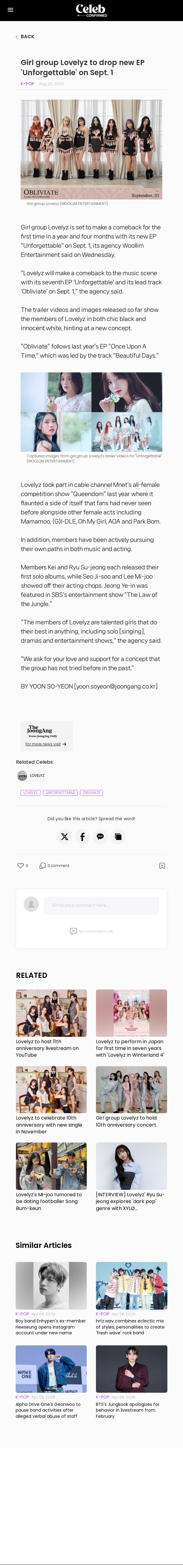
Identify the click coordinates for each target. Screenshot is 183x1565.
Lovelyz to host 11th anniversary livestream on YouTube (47, 1048)
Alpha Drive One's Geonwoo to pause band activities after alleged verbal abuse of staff (48, 1410)
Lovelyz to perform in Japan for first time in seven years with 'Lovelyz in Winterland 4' (130, 1048)
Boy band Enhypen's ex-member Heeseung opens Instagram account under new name (51, 1327)
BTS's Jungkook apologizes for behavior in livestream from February (127, 1410)
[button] (64, 836)
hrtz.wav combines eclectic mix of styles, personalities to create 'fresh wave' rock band (130, 1327)
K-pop (27, 84)
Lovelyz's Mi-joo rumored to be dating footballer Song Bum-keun (49, 1201)
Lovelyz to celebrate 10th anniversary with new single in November (49, 1125)
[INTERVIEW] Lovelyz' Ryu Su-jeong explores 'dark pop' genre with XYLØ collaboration (130, 1201)
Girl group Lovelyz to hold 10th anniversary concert (126, 1121)
